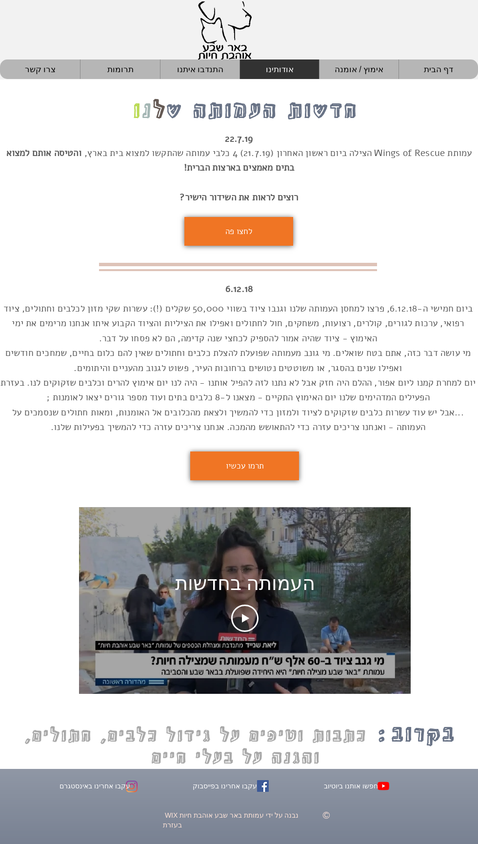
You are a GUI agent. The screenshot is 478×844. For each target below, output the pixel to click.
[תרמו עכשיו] (244, 465)
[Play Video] (245, 618)
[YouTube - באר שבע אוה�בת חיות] (383, 786)
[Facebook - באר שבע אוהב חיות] (263, 786)
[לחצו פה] (238, 231)
